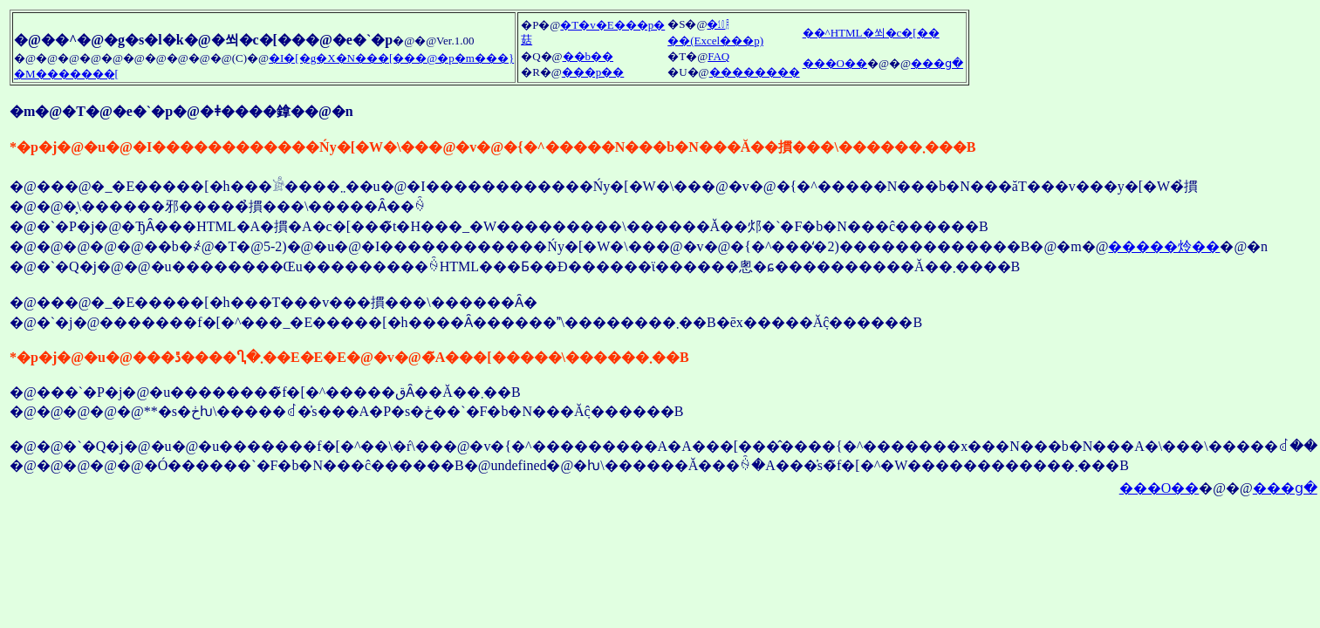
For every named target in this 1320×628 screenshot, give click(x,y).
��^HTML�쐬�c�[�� (871, 32)
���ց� (937, 63)
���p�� (593, 71)
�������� (754, 71)
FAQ (718, 56)
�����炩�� (1164, 246)
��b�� (588, 56)
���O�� (835, 63)
